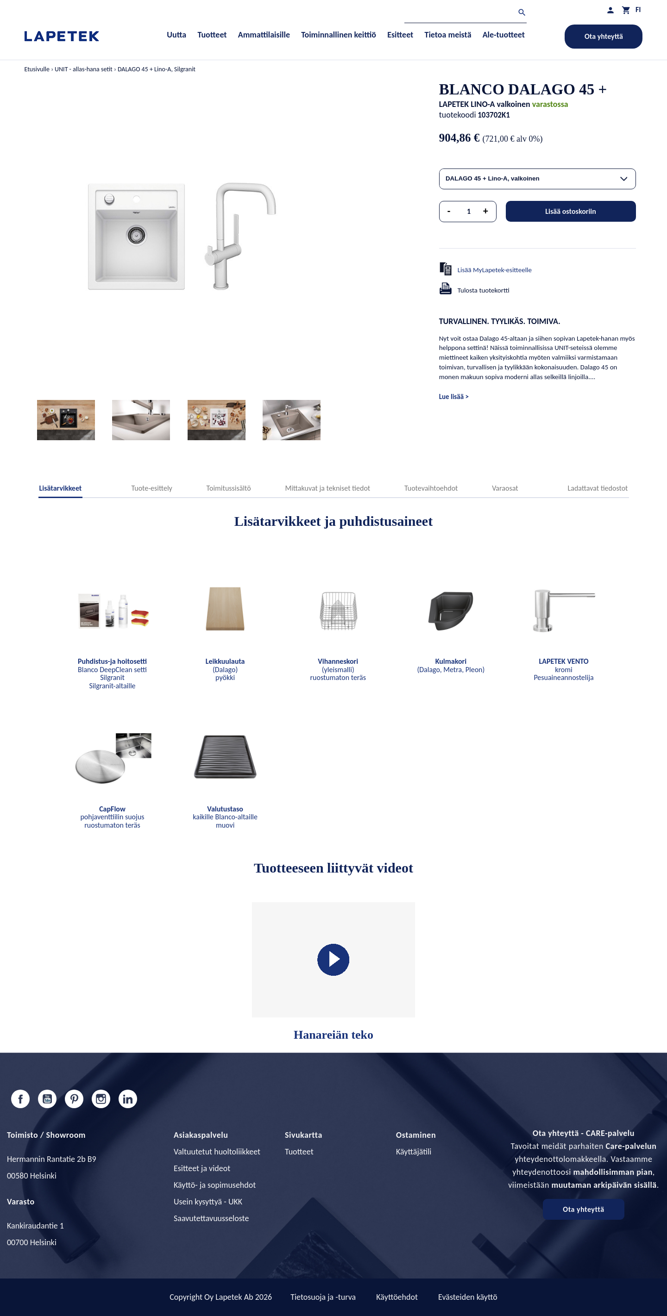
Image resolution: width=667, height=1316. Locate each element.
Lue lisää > (454, 397)
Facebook (20, 1099)
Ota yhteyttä (604, 36)
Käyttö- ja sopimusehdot (215, 1185)
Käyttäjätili (413, 1152)
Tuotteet (299, 1152)
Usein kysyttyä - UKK (208, 1202)
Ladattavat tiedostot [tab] (598, 488)
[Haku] (465, 13)
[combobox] (537, 178)
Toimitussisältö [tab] (229, 488)
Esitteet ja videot (202, 1168)
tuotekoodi (457, 114)
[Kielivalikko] (638, 9)
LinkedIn (128, 1099)
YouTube (47, 1099)
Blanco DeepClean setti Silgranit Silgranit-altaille (112, 673)
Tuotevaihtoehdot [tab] (431, 488)
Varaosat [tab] (505, 488)
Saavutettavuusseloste (211, 1218)
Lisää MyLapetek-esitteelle (495, 270)
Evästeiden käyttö (467, 1297)
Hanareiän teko (333, 972)
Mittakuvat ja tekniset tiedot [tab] (327, 488)
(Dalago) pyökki (225, 669)
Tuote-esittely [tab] (151, 488)
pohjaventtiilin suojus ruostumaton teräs (112, 817)
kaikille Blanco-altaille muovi (225, 817)
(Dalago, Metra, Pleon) (451, 665)
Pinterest (74, 1099)
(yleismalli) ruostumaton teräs (338, 669)
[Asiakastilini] (610, 10)
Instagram (101, 1099)
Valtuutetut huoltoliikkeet (217, 1152)
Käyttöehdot (397, 1297)
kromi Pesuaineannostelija (563, 669)
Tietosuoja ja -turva (323, 1297)
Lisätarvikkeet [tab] (60, 488)
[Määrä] (468, 211)
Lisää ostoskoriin (570, 211)
